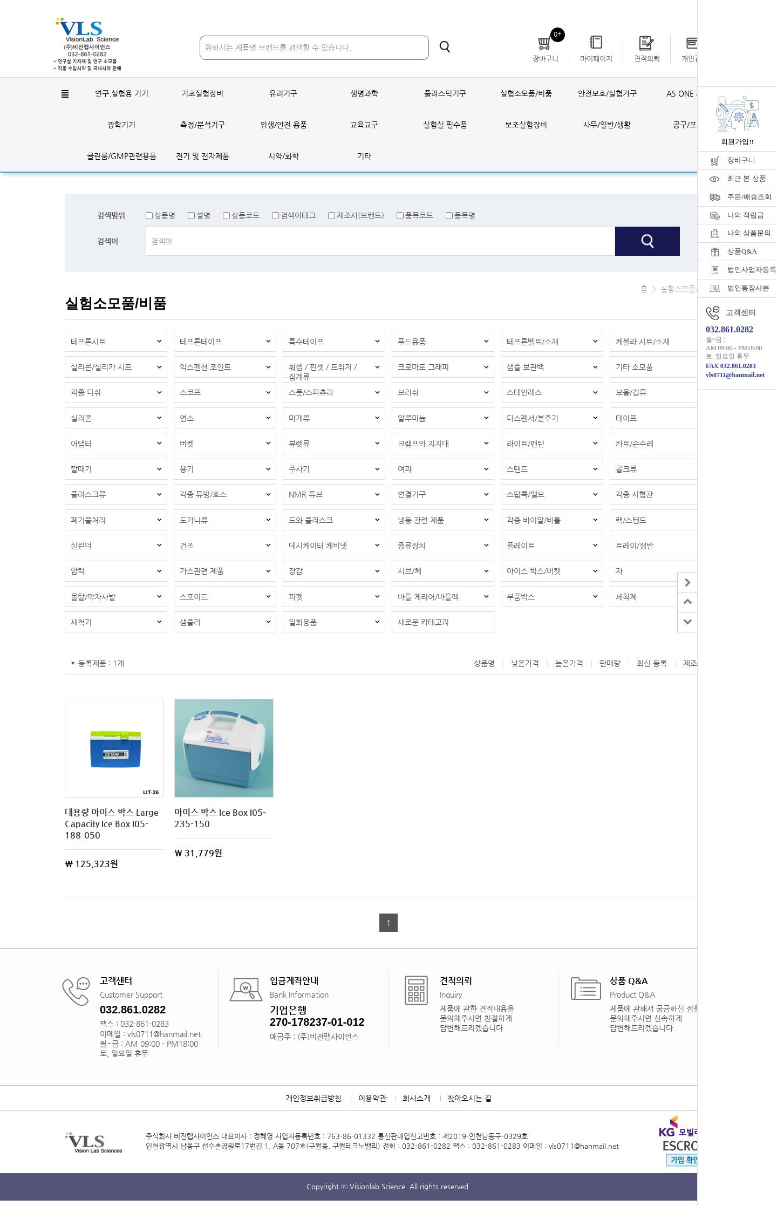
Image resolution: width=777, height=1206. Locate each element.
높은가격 (569, 668)
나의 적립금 (745, 215)
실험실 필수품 (445, 125)
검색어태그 (298, 216)
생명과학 (364, 94)
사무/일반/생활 (607, 125)
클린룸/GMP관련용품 (121, 156)
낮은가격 (525, 668)
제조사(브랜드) (360, 216)
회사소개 (417, 1103)
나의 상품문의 (749, 233)
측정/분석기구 (202, 125)
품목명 (464, 216)
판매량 (610, 668)
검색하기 (444, 47)
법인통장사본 (748, 288)
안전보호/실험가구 (607, 94)
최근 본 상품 (746, 178)
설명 (203, 216)
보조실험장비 (526, 125)
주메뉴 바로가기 (0, 0)
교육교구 (364, 125)
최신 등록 (652, 668)
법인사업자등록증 (752, 269)
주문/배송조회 (749, 197)
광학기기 (121, 125)
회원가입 (630, 10)
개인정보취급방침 (312, 1103)
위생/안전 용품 (283, 125)
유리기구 (283, 94)
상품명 (164, 216)
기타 (364, 156)
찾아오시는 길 (470, 1103)
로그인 (591, 10)
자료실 (668, 10)
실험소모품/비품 (526, 94)
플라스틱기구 (445, 94)
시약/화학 (283, 156)
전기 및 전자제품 (202, 156)
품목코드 (419, 216)
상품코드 (245, 216)
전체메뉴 (65, 94)
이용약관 (372, 1103)
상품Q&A (742, 251)
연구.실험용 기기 (121, 94)
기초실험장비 (202, 94)
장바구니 (741, 160)
